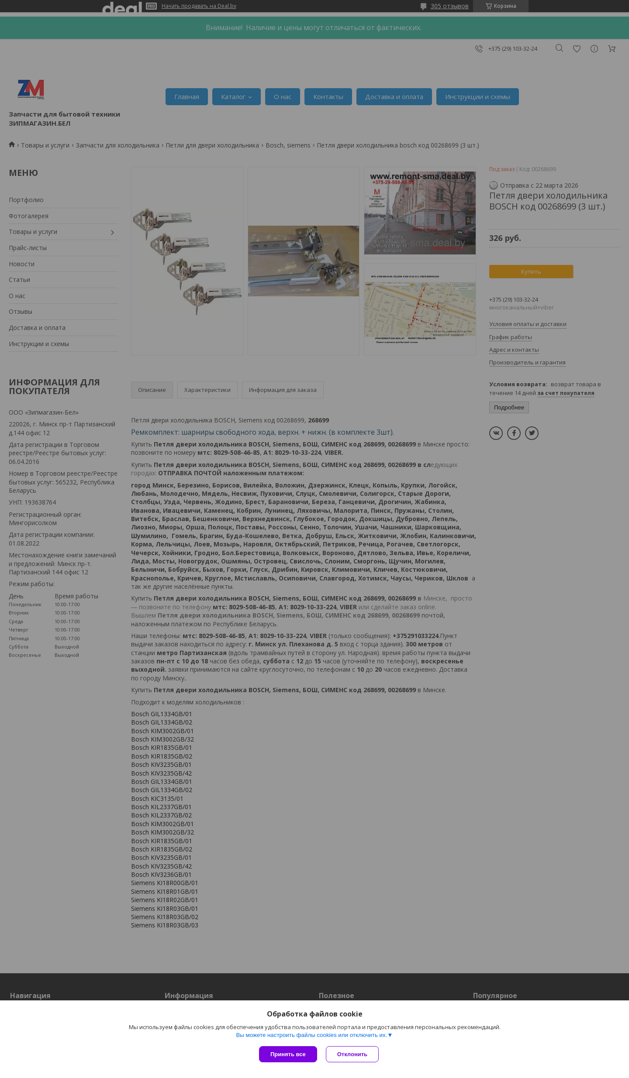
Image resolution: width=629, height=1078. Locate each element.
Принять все (288, 1054)
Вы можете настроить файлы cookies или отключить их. (311, 1035)
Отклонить (352, 1054)
